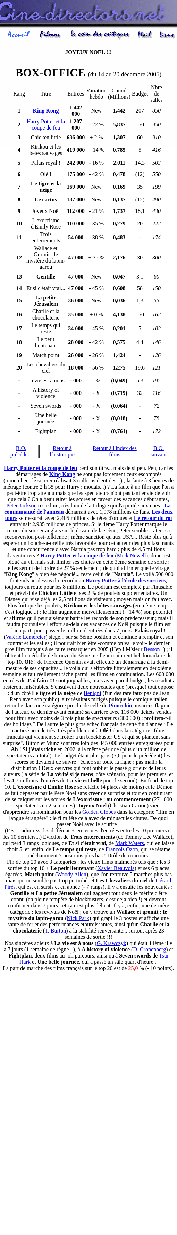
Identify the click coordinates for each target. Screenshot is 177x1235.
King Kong (62, 475)
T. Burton (55, 932)
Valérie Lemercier (25, 638)
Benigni (92, 694)
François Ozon (122, 850)
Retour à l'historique (62, 452)
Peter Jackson (21, 506)
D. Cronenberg (149, 950)
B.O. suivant (159, 452)
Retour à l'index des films (115, 452)
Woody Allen (71, 875)
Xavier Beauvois (115, 869)
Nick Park (78, 919)
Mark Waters (129, 844)
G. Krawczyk (111, 944)
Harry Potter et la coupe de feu (46, 125)
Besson (152, 650)
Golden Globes (99, 813)
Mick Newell (131, 557)
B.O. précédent (21, 452)
